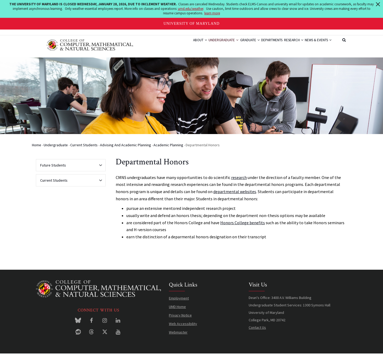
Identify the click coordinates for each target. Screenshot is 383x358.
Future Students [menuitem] (69, 171)
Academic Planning (168, 149)
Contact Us (257, 331)
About (174, 45)
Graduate (233, 45)
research (239, 181)
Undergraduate (202, 45)
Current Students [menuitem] (69, 186)
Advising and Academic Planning (125, 149)
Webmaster (178, 336)
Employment (179, 302)
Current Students (84, 149)
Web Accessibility (183, 328)
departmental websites (234, 195)
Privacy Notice (180, 319)
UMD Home (177, 311)
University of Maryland (192, 24)
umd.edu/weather (190, 8)
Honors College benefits (242, 226)
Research (286, 45)
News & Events (316, 45)
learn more (212, 13)
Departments (259, 45)
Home (36, 149)
